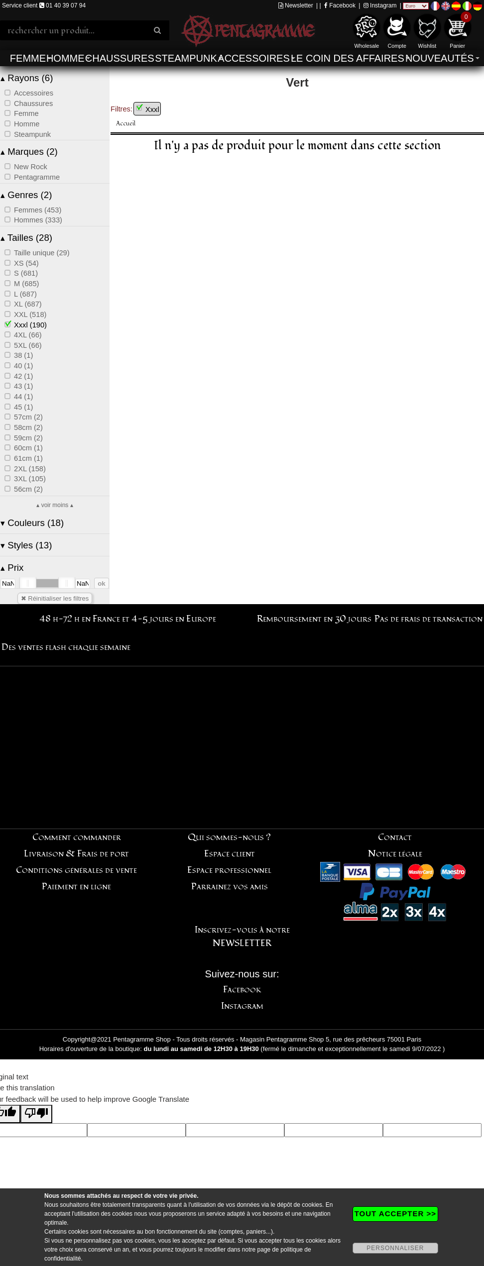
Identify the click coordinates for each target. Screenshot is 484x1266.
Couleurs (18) (32, 523)
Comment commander (76, 837)
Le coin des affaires (347, 58)
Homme (65, 58)
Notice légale (395, 853)
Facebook (340, 5)
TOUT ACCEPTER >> (395, 1213)
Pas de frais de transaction (428, 619)
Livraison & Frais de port (76, 853)
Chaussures (119, 58)
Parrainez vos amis (229, 886)
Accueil (125, 123)
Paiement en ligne (76, 886)
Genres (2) (26, 195)
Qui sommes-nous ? (229, 837)
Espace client (229, 853)
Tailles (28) (26, 237)
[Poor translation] (36, 1114)
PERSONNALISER (395, 1248)
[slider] (27, 583)
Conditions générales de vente (76, 870)
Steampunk (186, 58)
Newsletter (295, 5)
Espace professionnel (229, 870)
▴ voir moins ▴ (54, 505)
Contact (395, 837)
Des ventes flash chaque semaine (65, 647)
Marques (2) (29, 151)
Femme (28, 58)
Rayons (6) (26, 78)
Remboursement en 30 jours (314, 619)
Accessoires (253, 58)
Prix (11, 567)
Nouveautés (439, 58)
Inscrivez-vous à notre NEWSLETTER (242, 937)
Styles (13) (26, 545)
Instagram (380, 5)
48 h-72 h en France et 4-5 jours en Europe (127, 619)
